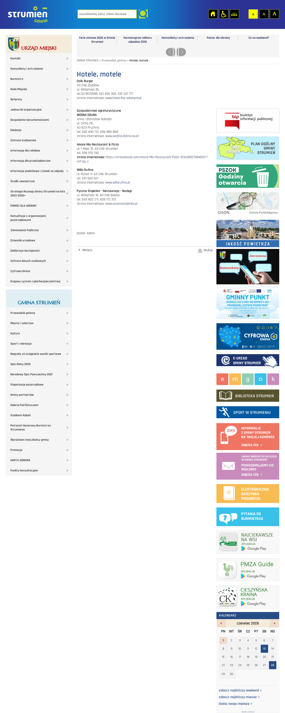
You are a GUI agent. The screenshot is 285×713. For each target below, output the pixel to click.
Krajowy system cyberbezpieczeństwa (35, 281)
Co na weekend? (258, 38)
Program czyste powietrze (247, 301)
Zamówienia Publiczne (24, 230)
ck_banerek (247, 596)
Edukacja (15, 130)
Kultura (15, 333)
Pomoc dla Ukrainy (218, 38)
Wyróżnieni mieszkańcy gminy (29, 440)
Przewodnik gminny (22, 313)
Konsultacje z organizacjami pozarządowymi (28, 218)
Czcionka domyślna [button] (253, 14)
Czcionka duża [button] (274, 14)
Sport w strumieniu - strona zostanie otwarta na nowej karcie (247, 411)
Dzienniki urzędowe (22, 240)
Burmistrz (16, 79)
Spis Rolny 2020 (20, 364)
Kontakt (15, 59)
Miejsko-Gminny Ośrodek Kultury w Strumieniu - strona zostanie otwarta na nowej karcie (247, 378)
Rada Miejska (18, 89)
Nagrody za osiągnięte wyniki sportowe (35, 354)
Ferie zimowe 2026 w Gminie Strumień (97, 40)
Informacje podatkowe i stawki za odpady (37, 171)
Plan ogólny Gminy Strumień (247, 147)
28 (272, 665)
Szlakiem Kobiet (20, 415)
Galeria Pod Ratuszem (24, 405)
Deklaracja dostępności (25, 251)
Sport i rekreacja (21, 344)
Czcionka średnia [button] (264, 14)
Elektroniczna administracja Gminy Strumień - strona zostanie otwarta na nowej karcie (247, 360)
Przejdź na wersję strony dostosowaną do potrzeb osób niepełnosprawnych (223, 14)
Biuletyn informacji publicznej (247, 120)
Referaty (16, 99)
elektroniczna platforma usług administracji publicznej (247, 492)
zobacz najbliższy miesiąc (239, 697)
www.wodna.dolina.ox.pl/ (122, 136)
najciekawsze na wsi (247, 541)
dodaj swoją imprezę (235, 704)
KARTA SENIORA (20, 460)
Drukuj (208, 250)
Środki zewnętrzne (22, 181)
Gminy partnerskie (22, 395)
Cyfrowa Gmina (20, 271)
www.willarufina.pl (117, 182)
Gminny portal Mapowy (247, 202)
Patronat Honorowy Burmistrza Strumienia (30, 428)
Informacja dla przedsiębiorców (30, 161)
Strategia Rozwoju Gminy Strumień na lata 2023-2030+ (37, 194)
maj (221, 623)
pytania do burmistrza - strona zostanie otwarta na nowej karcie (247, 516)
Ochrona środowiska (23, 140)
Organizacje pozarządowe (26, 385)
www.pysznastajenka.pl (121, 204)
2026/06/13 (245, 712)
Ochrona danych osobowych (28, 261)
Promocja (16, 450)
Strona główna (213, 14)
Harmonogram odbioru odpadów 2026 (137, 40)
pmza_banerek (247, 568)
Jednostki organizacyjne (26, 110)
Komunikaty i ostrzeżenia (26, 69)
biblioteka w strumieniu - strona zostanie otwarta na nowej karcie (247, 395)
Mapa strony (234, 14)
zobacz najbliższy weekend (240, 691)
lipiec (274, 623)
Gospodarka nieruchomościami (29, 120)
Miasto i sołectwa (21, 323)
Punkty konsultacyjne (24, 471)
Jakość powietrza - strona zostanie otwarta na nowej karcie (247, 232)
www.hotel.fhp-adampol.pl (123, 98)
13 (264, 649)
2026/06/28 (251, 712)
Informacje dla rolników (25, 151)
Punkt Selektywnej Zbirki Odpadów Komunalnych (247, 175)
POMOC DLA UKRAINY (23, 206)
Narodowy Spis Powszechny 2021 (31, 374)
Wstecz (87, 250)
